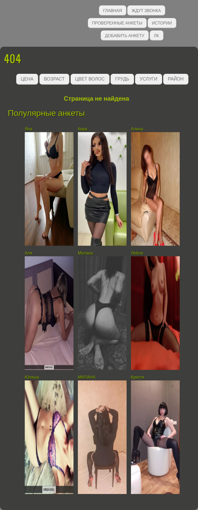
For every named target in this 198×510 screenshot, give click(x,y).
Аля (28, 253)
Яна (28, 129)
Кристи (137, 377)
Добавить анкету (124, 35)
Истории (162, 23)
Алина (137, 129)
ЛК (156, 35)
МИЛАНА (86, 377)
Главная (112, 10)
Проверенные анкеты (117, 23)
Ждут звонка (146, 10)
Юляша (32, 377)
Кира (82, 129)
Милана (85, 253)
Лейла (137, 253)
